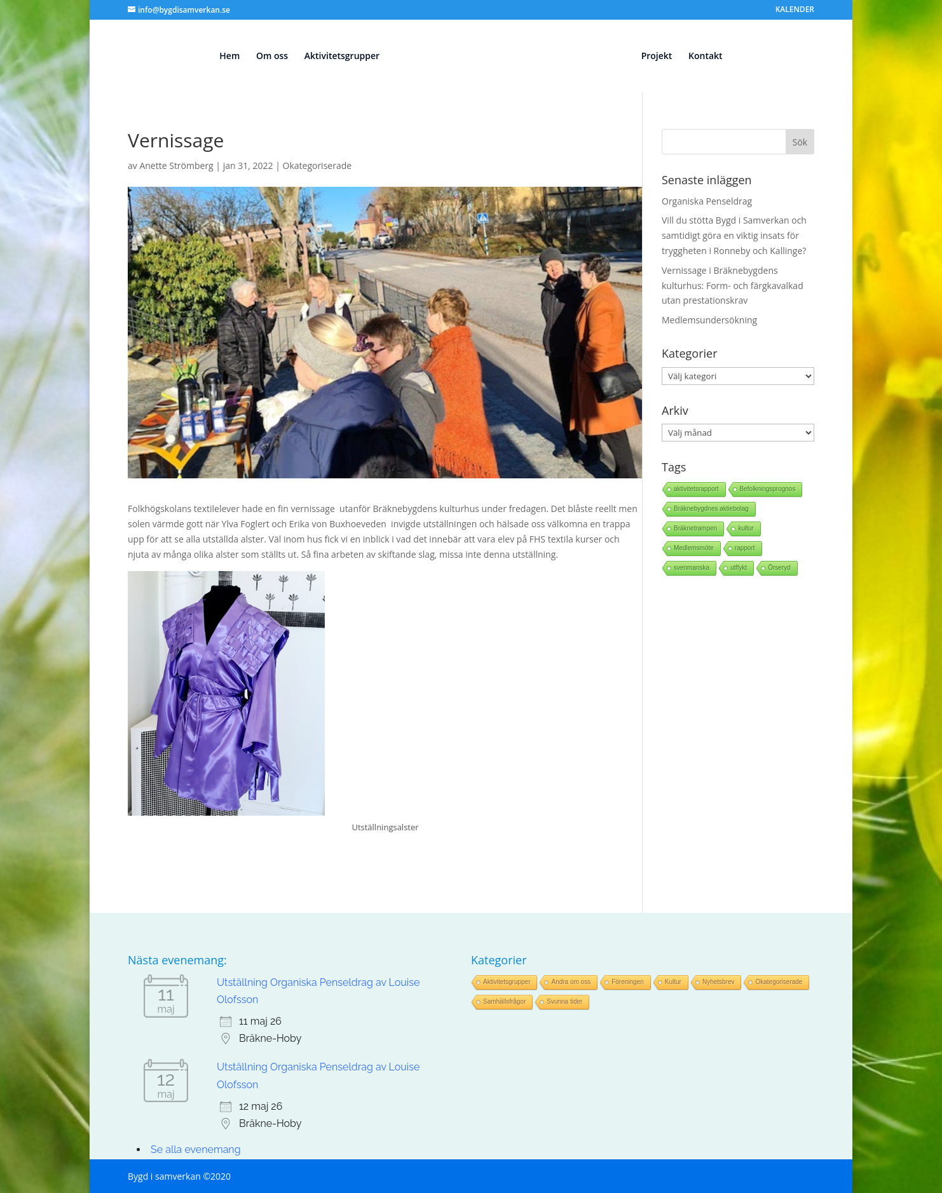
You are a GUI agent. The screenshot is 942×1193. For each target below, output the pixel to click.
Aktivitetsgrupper (335, 56)
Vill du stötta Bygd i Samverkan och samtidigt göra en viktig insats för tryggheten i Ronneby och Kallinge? (734, 235)
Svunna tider (564, 1001)
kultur (745, 528)
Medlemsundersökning (709, 320)
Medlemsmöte (694, 547)
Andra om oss (570, 981)
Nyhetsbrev (718, 981)
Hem (224, 56)
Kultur (673, 981)
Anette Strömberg (176, 165)
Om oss (266, 56)
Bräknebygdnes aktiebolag (711, 508)
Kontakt (711, 56)
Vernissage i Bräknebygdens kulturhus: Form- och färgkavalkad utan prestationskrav (732, 285)
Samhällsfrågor (504, 1001)
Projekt (662, 56)
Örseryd (779, 567)
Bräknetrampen (695, 528)
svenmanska (691, 567)
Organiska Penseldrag (707, 201)
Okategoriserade (317, 165)
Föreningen (627, 981)
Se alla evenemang (196, 1149)
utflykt (738, 567)
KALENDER (794, 10)
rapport (745, 547)
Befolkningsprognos (768, 488)
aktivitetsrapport (696, 488)
